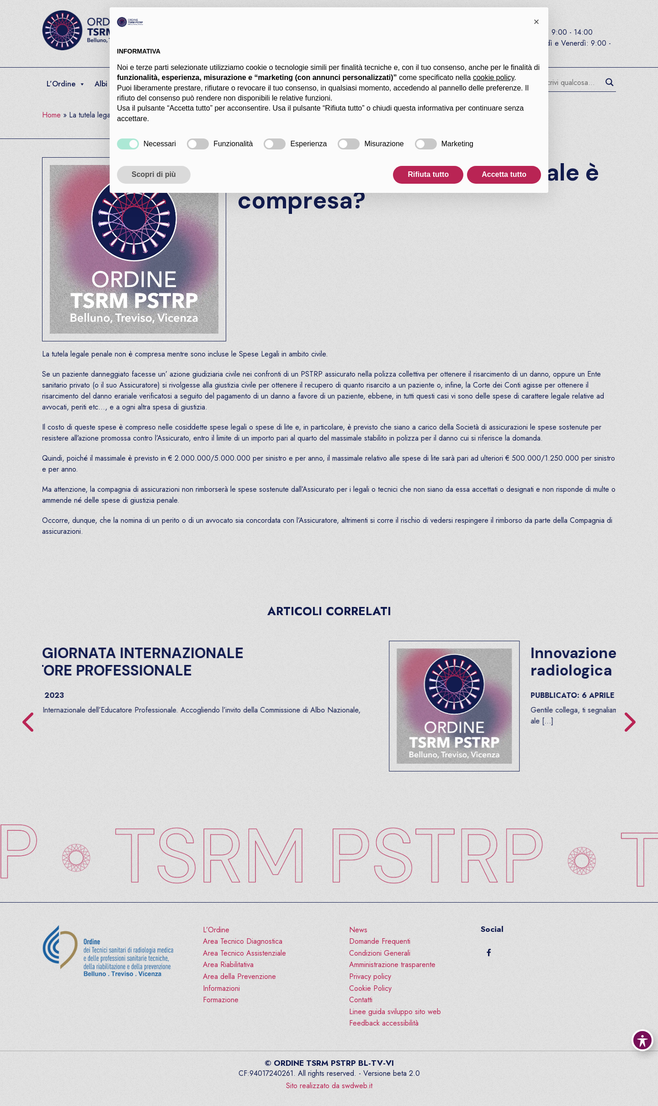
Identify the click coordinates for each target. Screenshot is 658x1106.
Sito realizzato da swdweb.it (329, 1085)
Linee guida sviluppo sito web (395, 1011)
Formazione (221, 999)
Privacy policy (370, 976)
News (358, 930)
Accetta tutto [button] (504, 174)
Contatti (360, 999)
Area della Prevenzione (239, 976)
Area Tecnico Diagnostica (242, 941)
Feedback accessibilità (384, 1023)
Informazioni (221, 988)
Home (51, 115)
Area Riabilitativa (228, 964)
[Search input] (571, 82)
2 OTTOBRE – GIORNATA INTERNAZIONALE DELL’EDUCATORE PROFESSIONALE (338, 661)
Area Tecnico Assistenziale (244, 953)
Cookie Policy (370, 988)
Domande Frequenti (379, 941)
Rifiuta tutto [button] (428, 174)
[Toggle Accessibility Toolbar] (642, 1040)
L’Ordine (66, 84)
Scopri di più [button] (154, 174)
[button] (536, 22)
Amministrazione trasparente (392, 964)
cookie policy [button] (493, 77)
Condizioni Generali (379, 953)
